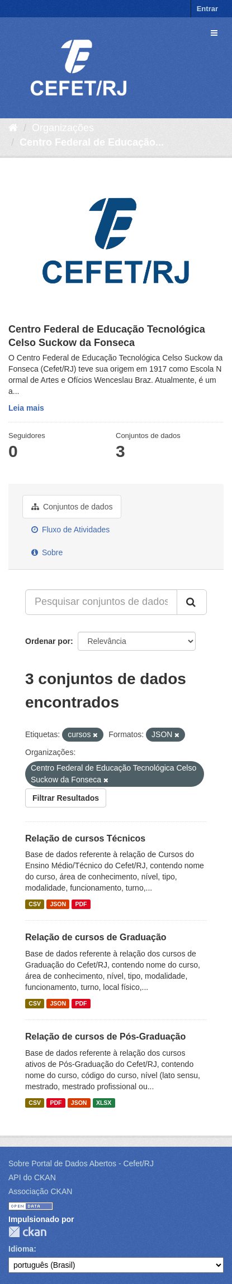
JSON (58, 904)
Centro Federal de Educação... (92, 142)
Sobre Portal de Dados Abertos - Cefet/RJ (81, 1163)
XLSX (103, 1102)
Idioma (21, 1248)
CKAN (27, 1232)
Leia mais (26, 407)
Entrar (207, 8)
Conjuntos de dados (71, 506)
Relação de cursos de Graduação (96, 937)
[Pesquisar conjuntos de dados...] (101, 602)
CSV (35, 904)
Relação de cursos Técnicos (85, 838)
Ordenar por (47, 641)
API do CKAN (32, 1177)
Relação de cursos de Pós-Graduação (105, 1036)
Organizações (63, 127)
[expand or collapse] (214, 33)
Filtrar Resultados (65, 798)
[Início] (13, 127)
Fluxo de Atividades (70, 529)
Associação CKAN (40, 1191)
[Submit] (192, 602)
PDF (81, 904)
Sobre (47, 552)
